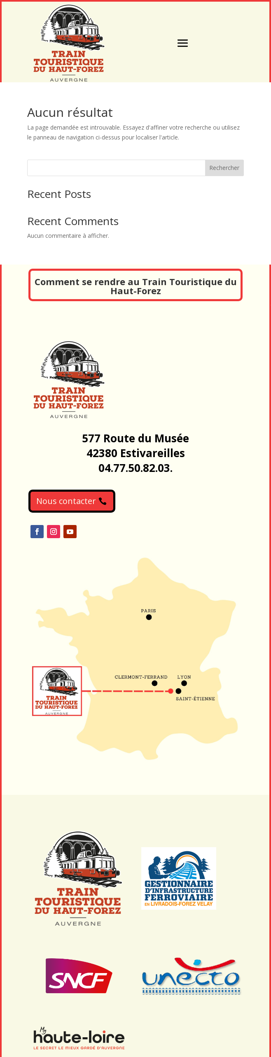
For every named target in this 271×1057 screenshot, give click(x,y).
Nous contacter (66, 500)
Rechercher (224, 168)
